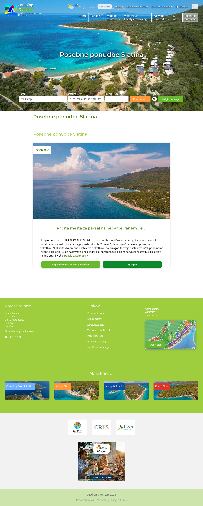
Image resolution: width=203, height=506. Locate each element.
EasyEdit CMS (119, 500)
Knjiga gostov (94, 318)
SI (194, 6)
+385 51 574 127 (15, 336)
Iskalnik (182, 6)
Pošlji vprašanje (171, 99)
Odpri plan (156, 344)
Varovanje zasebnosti (98, 330)
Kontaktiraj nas (161, 6)
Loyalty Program (95, 324)
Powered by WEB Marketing (92, 500)
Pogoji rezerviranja (97, 341)
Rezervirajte (140, 99)
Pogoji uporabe (95, 335)
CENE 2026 (104, 6)
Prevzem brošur (95, 313)
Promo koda (112, 93)
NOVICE (119, 6)
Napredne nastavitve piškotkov (71, 264)
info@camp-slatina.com (19, 331)
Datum (72, 93)
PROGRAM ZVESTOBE (137, 6)
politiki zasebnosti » (76, 255)
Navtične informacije (98, 347)
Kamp (22, 93)
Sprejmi (132, 264)
